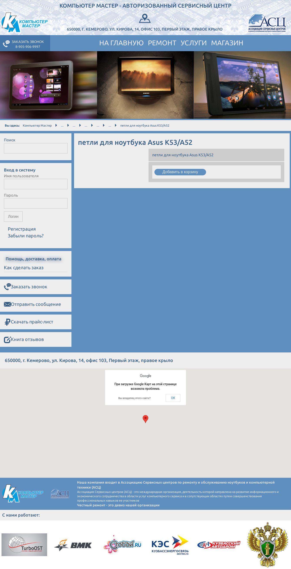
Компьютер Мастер (37, 125)
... (62, 125)
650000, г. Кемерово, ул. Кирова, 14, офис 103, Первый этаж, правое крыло (144, 21)
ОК (173, 398)
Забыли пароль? (26, 235)
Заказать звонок (25, 286)
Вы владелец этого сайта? (134, 398)
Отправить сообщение (32, 304)
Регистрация (22, 229)
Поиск (9, 140)
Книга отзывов (24, 339)
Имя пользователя (21, 176)
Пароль (11, 195)
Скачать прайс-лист (28, 322)
